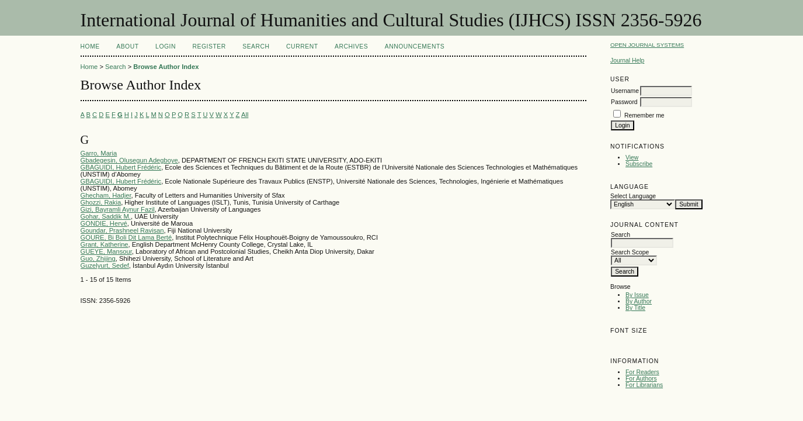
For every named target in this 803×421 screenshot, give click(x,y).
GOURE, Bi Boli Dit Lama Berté (126, 237)
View (631, 157)
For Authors (641, 378)
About (127, 46)
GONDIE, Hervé (104, 223)
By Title (635, 308)
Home (90, 46)
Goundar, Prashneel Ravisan (122, 230)
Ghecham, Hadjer (106, 195)
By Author (638, 301)
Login (165, 46)
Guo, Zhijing (98, 258)
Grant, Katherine (104, 244)
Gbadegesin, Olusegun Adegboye (129, 160)
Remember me (644, 115)
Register (208, 46)
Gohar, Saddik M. (106, 216)
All (244, 114)
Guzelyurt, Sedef (105, 265)
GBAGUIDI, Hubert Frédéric (121, 167)
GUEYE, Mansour (106, 251)
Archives (351, 46)
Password (624, 102)
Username (625, 91)
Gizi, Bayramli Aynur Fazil (118, 209)
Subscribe (638, 164)
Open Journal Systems (647, 45)
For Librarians (644, 385)
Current (302, 46)
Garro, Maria (99, 153)
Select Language (633, 196)
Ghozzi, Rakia (101, 202)
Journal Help (627, 60)
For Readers (642, 372)
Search (255, 46)
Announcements (415, 46)
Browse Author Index (166, 66)
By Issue (637, 295)
